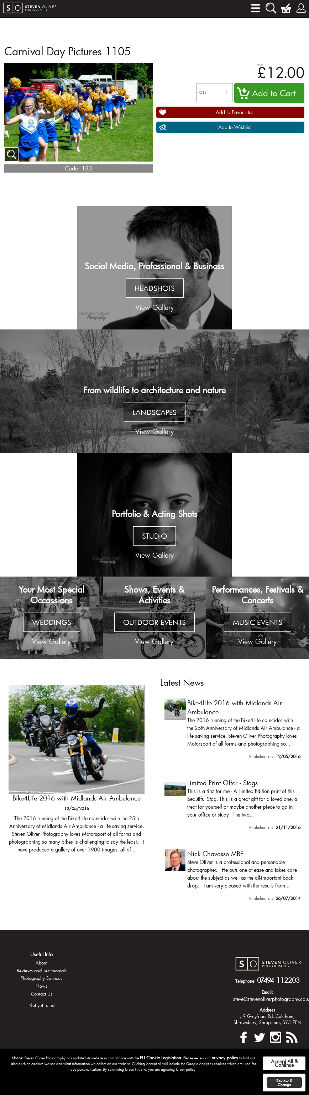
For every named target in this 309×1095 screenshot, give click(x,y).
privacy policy (224, 1057)
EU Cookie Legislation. (161, 1057)
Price (260, 65)
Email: (267, 992)
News (41, 986)
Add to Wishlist (234, 127)
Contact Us (41, 994)
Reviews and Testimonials (42, 970)
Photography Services (41, 978)
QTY (202, 92)
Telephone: (245, 981)
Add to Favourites (234, 112)
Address (267, 1010)
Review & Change (284, 1082)
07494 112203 (278, 980)
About (41, 963)
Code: (72, 168)
